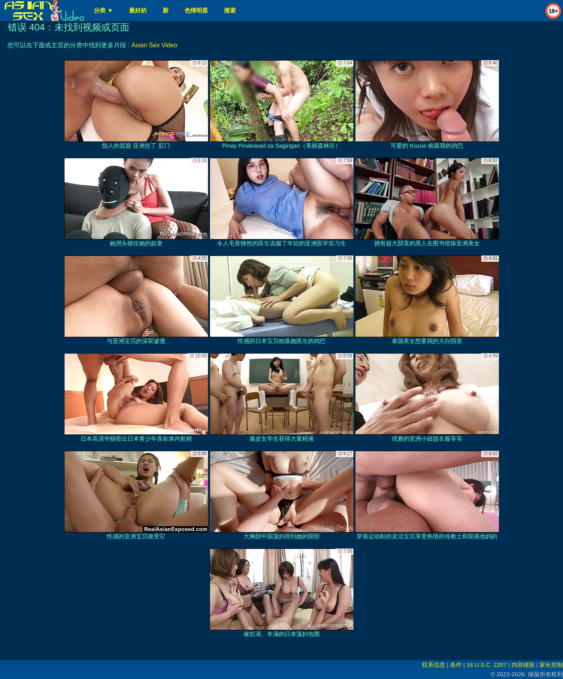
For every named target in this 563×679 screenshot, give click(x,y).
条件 (456, 664)
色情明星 (196, 10)
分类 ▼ (103, 10)
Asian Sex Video (154, 45)
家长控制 (551, 664)
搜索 (230, 10)
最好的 (138, 10)
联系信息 (433, 664)
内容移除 (523, 664)
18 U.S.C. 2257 (486, 664)
